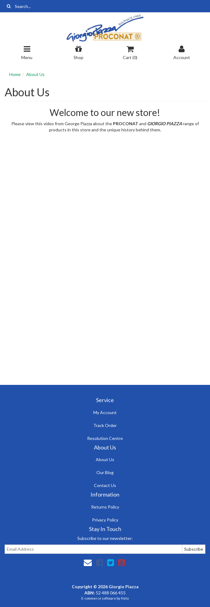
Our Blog (105, 472)
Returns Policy (105, 506)
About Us (35, 74)
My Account (105, 412)
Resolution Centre (105, 438)
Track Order (105, 425)
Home (15, 74)
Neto (125, 598)
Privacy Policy (105, 519)
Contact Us (105, 485)
